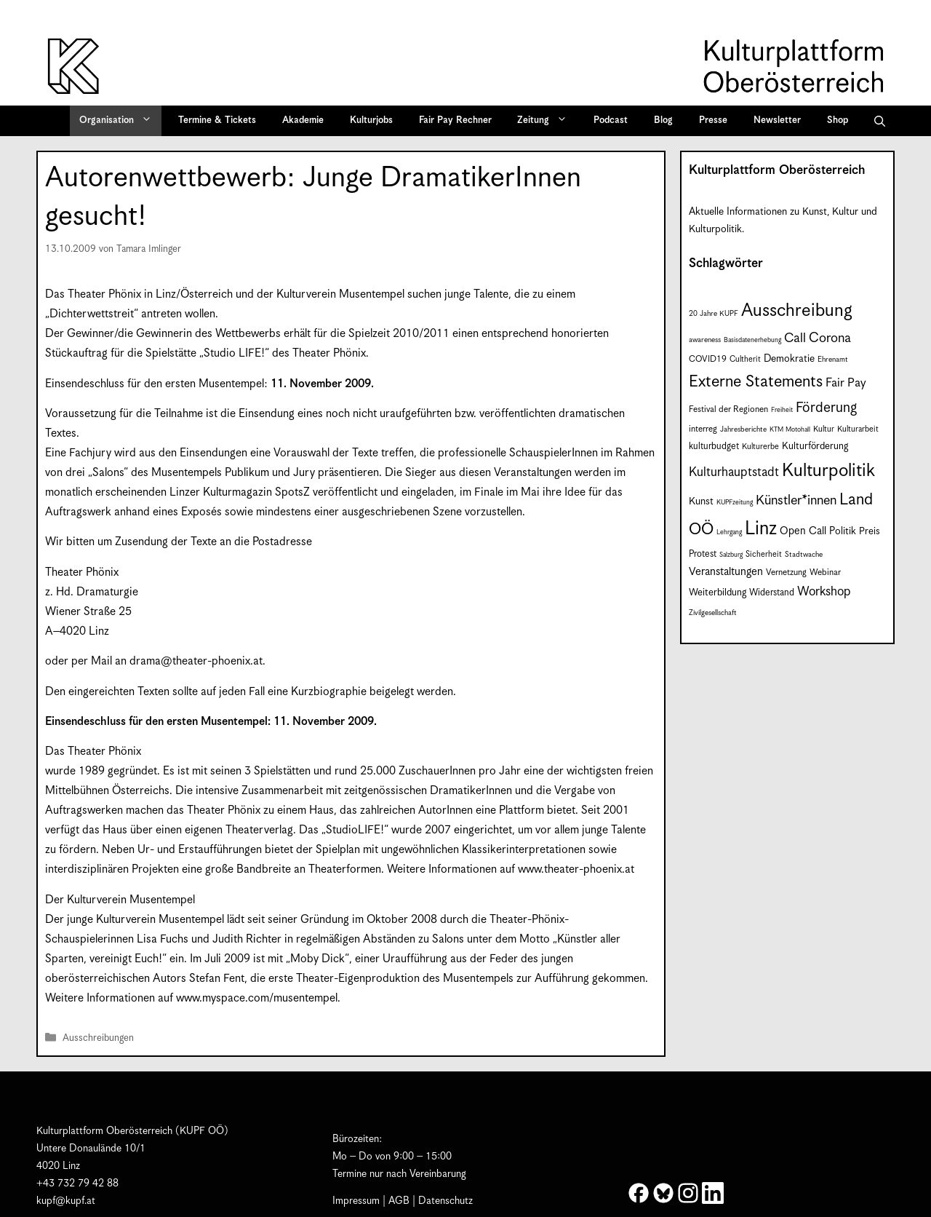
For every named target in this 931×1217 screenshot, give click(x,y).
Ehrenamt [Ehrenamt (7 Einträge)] (833, 359)
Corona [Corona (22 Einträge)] (830, 338)
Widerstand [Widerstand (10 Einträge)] (771, 592)
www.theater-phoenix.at (576, 869)
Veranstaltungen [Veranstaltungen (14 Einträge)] (726, 572)
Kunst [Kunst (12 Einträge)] (701, 501)
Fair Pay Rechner (455, 120)
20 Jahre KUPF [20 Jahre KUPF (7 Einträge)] (713, 313)
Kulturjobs (371, 120)
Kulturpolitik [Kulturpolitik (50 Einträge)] (828, 471)
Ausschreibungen (98, 1039)
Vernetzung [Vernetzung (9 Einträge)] (786, 572)
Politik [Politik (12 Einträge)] (842, 531)
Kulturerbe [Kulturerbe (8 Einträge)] (760, 446)
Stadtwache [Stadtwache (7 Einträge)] (804, 554)
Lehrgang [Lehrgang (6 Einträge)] (729, 532)
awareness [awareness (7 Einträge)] (705, 340)
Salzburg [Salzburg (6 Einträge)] (731, 555)
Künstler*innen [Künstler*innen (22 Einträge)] (796, 500)
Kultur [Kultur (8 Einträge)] (823, 429)
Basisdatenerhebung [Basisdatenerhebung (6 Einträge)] (752, 340)
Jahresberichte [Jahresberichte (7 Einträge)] (743, 429)
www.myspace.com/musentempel (256, 998)
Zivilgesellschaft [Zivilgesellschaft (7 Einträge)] (713, 612)
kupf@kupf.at (65, 1201)
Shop (837, 120)
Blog (663, 120)
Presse (713, 120)
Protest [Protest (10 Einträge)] (702, 554)
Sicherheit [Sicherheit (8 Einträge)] (764, 554)
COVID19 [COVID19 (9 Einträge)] (708, 359)
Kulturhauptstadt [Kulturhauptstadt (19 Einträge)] (734, 472)
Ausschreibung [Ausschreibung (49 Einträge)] (796, 311)
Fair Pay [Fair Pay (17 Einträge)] (846, 383)
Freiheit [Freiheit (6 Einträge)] (782, 410)
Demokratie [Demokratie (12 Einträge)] (789, 359)
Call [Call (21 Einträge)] (795, 338)
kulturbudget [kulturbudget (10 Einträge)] (714, 446)
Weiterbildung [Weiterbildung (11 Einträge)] (717, 592)
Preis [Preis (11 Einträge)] (869, 531)
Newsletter (777, 120)
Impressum (356, 1201)
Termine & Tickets (217, 120)
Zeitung (547, 121)
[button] (880, 120)
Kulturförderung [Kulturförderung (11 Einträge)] (815, 446)
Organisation (120, 121)
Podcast (611, 120)
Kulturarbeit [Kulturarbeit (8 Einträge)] (858, 429)
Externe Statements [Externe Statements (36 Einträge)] (756, 382)
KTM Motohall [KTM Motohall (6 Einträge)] (790, 430)
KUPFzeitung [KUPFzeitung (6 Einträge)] (734, 503)
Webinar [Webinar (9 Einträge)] (825, 572)
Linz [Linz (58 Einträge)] (761, 528)
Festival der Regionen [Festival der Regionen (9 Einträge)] (728, 409)
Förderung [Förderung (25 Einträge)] (826, 408)
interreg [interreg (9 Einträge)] (703, 429)
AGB (398, 1201)
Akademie (303, 120)
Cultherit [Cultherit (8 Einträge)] (745, 359)
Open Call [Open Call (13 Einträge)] (803, 531)
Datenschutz (445, 1201)
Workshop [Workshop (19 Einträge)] (824, 591)
